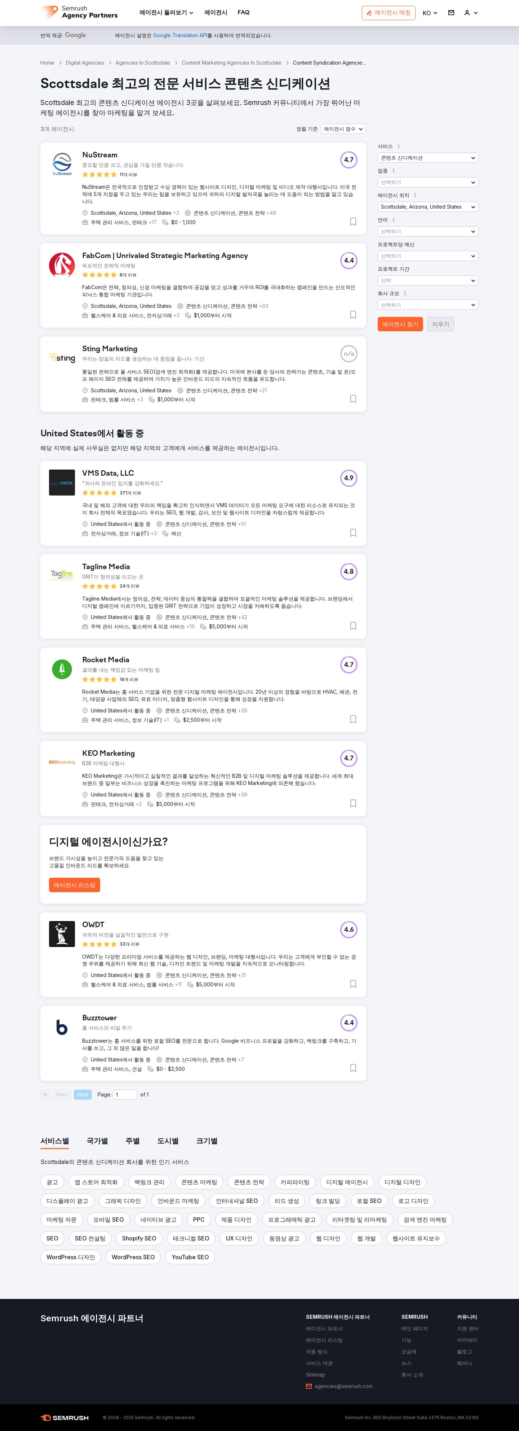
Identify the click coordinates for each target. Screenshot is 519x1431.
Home (47, 63)
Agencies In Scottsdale (143, 63)
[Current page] (125, 1094)
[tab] (54, 1141)
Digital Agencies (85, 63)
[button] (430, 13)
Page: (104, 1094)
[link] (215, 13)
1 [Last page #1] (147, 1094)
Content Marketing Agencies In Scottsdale (231, 63)
